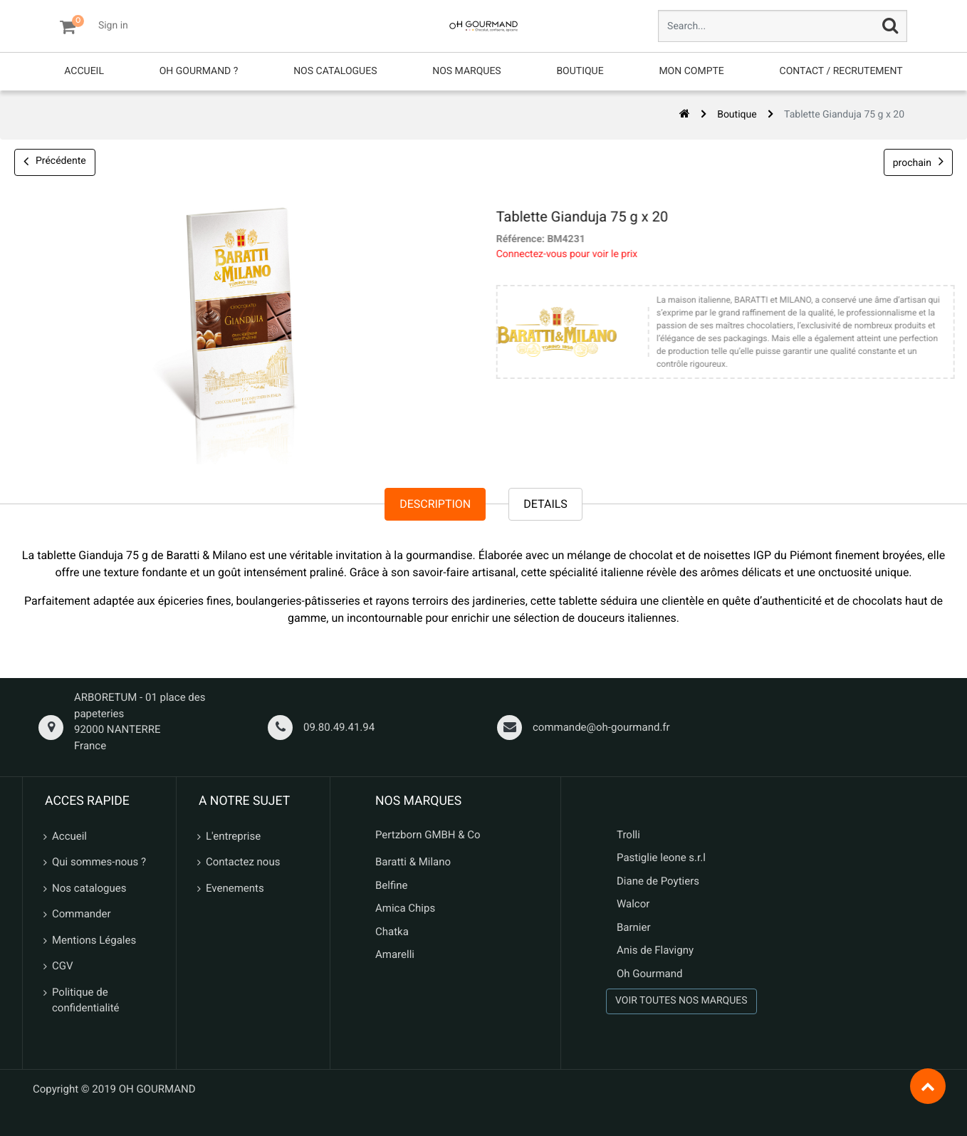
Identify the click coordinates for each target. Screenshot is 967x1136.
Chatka (392, 931)
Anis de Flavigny (655, 950)
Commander (81, 913)
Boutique (737, 114)
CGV (62, 965)
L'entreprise (233, 836)
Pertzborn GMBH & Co (428, 834)
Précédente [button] (54, 162)
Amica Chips (405, 908)
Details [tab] (545, 504)
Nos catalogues (89, 888)
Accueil (69, 836)
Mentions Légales (94, 940)
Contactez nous (243, 861)
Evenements (235, 888)
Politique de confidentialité (86, 1000)
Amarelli (394, 954)
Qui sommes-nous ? (99, 861)
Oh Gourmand (649, 973)
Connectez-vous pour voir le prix (557, 254)
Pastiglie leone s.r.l (663, 857)
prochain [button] (918, 161)
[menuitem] (84, 71)
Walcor (633, 903)
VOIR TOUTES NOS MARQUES (681, 1000)
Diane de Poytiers (658, 881)
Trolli (628, 834)
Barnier (634, 927)
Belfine (391, 885)
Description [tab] (435, 504)
